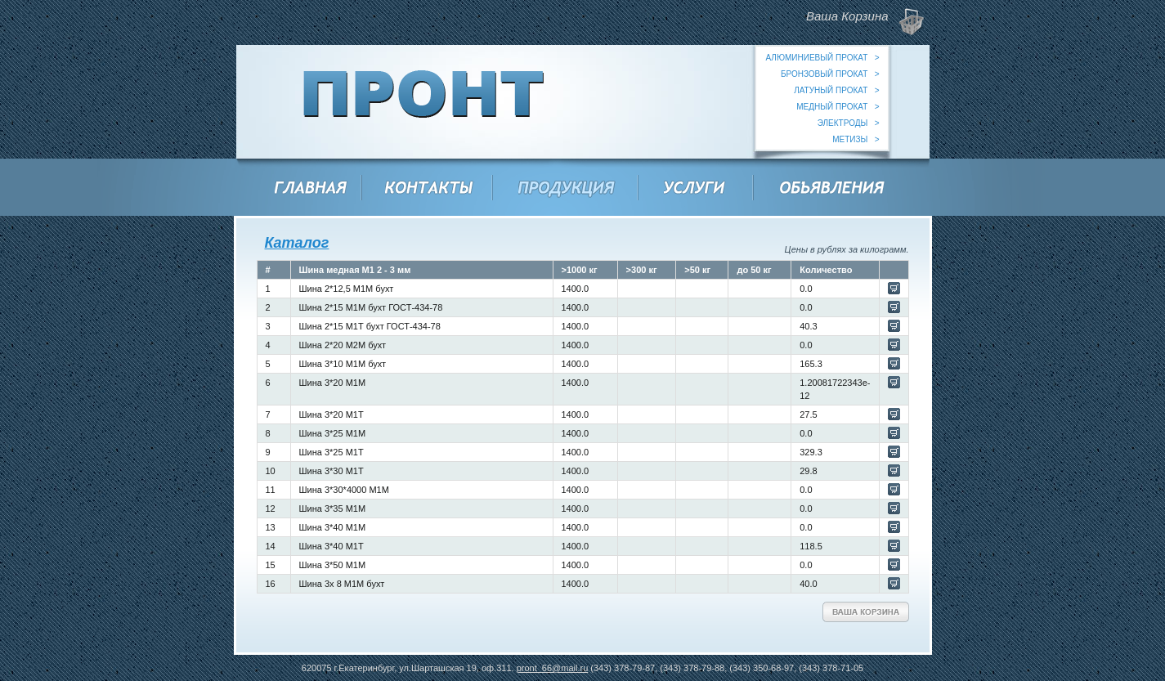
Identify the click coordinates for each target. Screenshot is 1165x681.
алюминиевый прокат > (822, 57)
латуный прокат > (836, 90)
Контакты (429, 189)
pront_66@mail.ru (553, 668)
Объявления (832, 189)
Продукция (567, 189)
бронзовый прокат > (830, 73)
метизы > (855, 139)
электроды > (849, 123)
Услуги (696, 189)
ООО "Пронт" (424, 101)
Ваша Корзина (865, 612)
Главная (311, 189)
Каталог (297, 243)
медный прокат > (837, 106)
